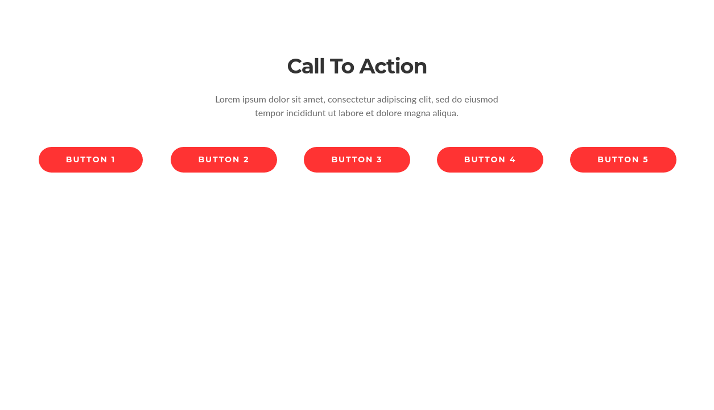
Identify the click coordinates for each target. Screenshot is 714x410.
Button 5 (623, 159)
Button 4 (490, 159)
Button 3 (356, 159)
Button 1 (90, 159)
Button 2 (223, 159)
